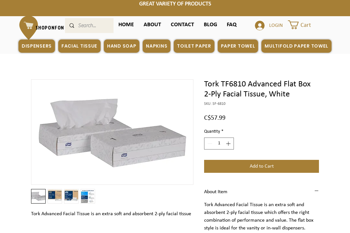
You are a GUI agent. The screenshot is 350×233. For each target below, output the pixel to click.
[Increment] (229, 143)
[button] (232, 25)
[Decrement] (209, 143)
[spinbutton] (219, 143)
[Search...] (89, 25)
